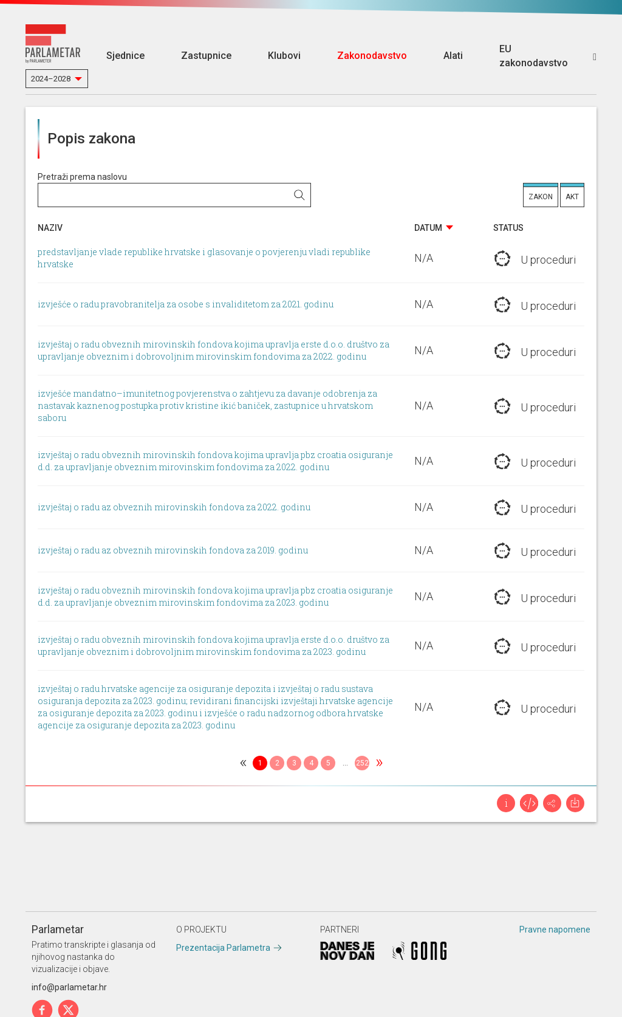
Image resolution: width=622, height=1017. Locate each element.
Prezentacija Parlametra (223, 948)
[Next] (379, 763)
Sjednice (125, 55)
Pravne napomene (554, 929)
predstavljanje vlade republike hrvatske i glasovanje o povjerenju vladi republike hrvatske (204, 258)
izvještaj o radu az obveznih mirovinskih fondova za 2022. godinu (174, 507)
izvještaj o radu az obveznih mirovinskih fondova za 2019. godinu (173, 550)
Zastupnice (206, 55)
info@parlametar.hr (69, 987)
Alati (453, 55)
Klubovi (284, 55)
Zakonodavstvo (372, 55)
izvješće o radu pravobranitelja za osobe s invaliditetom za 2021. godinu (185, 304)
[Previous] (243, 763)
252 (362, 763)
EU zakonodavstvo (533, 56)
